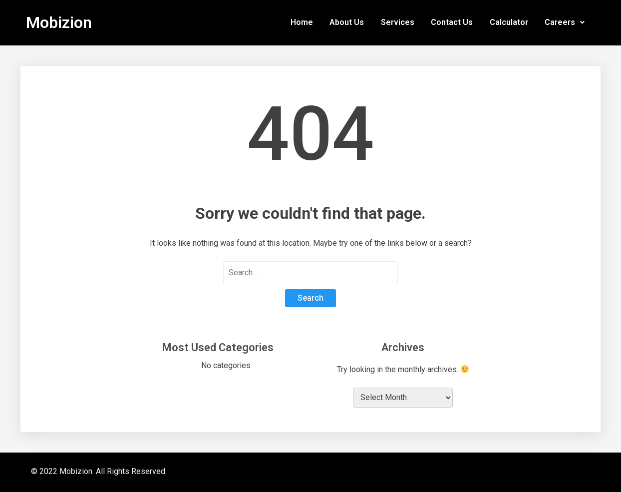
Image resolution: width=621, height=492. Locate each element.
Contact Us (452, 22)
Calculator (509, 22)
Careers (565, 22)
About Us (346, 22)
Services (397, 22)
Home (302, 22)
